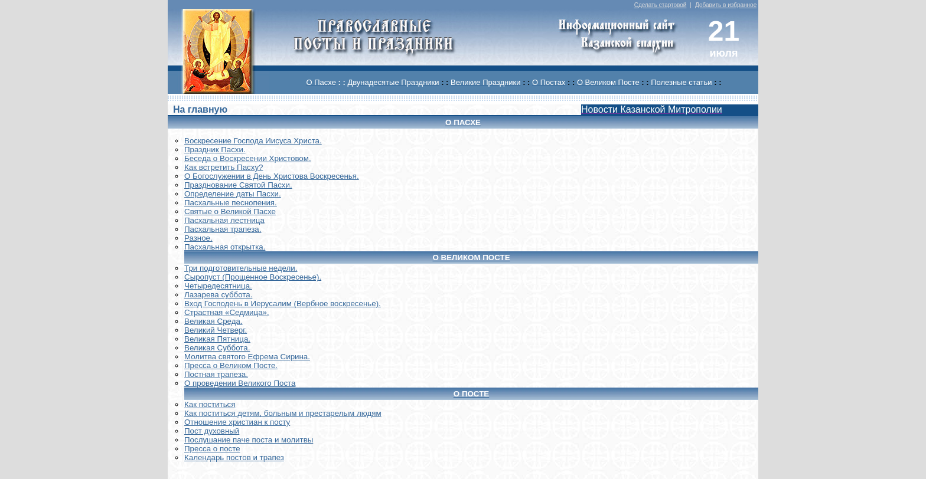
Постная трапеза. (216, 374)
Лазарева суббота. (218, 294)
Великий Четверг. (215, 330)
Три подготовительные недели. (241, 268)
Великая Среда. (213, 321)
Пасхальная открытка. (224, 246)
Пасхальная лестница (224, 220)
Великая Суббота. (217, 347)
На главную (200, 109)
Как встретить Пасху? (223, 167)
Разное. (198, 238)
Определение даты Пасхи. (232, 193)
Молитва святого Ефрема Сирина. (247, 356)
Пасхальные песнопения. (230, 202)
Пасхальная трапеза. (223, 229)
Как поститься (209, 404)
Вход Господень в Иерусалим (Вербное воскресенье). (282, 303)
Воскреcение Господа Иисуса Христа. (253, 140)
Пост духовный (211, 430)
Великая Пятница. (217, 338)
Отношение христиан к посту (237, 422)
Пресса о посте (212, 448)
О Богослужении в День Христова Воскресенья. (271, 176)
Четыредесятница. (218, 285)
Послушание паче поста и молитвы (248, 439)
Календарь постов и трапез (234, 457)
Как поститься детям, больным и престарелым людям (283, 413)
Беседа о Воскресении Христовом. (247, 158)
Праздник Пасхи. (215, 149)
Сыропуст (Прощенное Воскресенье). (252, 277)
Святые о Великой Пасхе (230, 211)
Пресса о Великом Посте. (231, 365)
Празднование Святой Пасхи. (238, 185)
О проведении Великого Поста (240, 383)
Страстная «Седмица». (226, 312)
